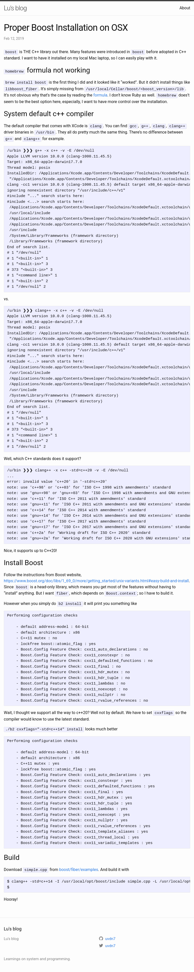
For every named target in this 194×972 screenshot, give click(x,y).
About (184, 8)
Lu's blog (15, 8)
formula (100, 94)
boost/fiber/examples (78, 865)
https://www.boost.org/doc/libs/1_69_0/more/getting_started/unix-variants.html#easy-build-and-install (96, 578)
